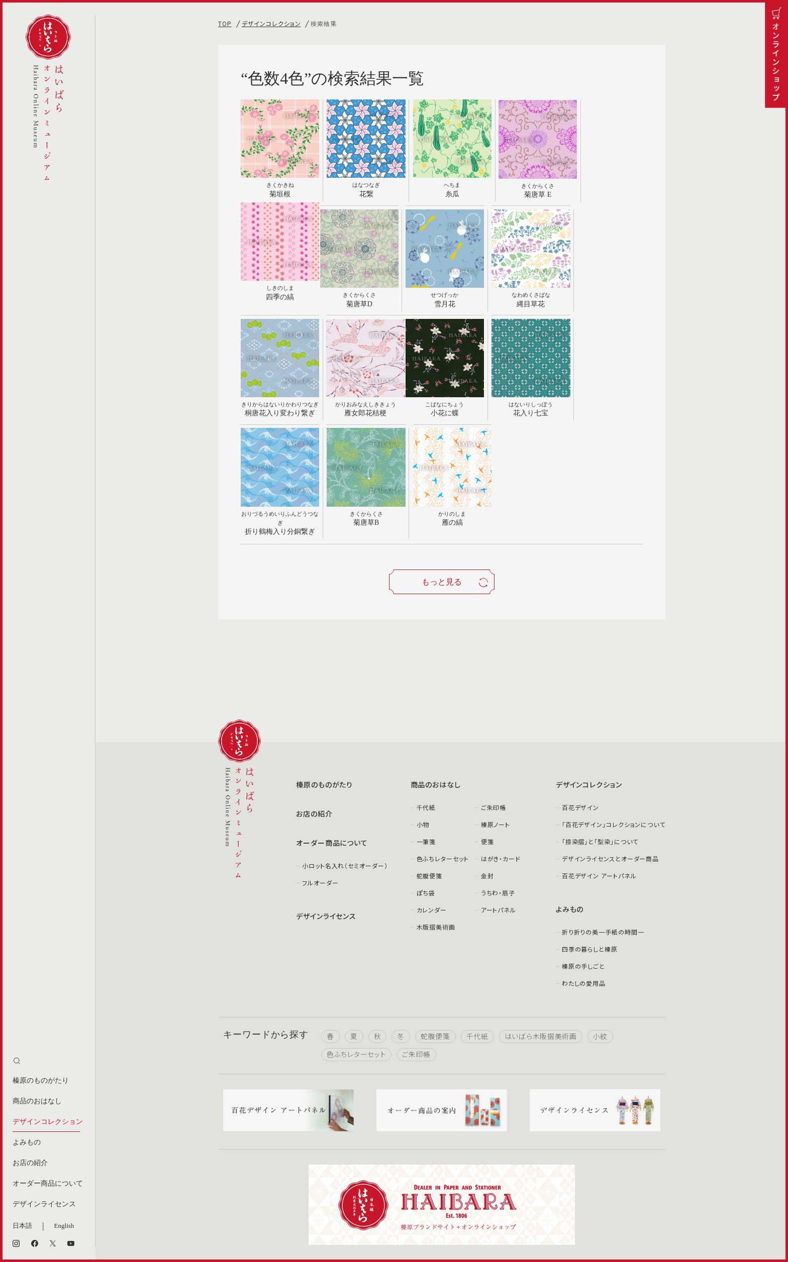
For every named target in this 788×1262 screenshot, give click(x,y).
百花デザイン (580, 694)
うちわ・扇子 (498, 779)
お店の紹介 (30, 1163)
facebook (373, 1157)
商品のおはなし (37, 1101)
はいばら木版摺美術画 (541, 924)
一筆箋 (426, 728)
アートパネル (498, 796)
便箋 (487, 728)
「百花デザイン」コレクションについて (613, 711)
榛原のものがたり (41, 1080)
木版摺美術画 (436, 814)
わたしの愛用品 (584, 870)
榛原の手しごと (583, 853)
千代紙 (426, 694)
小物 (423, 711)
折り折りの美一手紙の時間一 (603, 819)
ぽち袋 (426, 779)
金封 (487, 762)
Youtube (529, 1157)
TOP (225, 23)
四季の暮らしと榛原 (590, 836)
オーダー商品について (48, 1183)
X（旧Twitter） (451, 1157)
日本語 (22, 1225)
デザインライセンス (44, 1204)
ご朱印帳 (494, 694)
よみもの (27, 1142)
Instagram (298, 1157)
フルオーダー (320, 769)
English (64, 1225)
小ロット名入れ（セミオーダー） (345, 752)
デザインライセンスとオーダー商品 (610, 745)
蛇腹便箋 (430, 762)
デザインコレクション (48, 1121)
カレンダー (432, 796)
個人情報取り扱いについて (380, 1213)
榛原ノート (496, 711)
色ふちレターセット (443, 745)
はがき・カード (501, 745)
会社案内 (231, 1213)
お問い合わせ (293, 1213)
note (595, 1157)
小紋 (600, 924)
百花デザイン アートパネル (599, 762)
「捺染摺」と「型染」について (600, 728)
